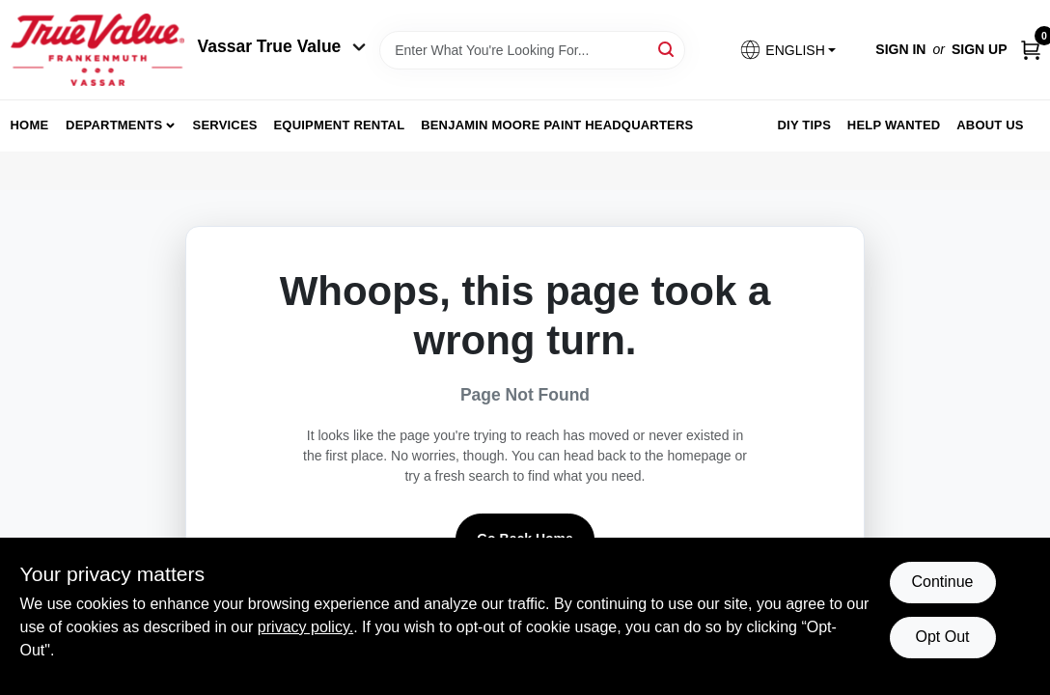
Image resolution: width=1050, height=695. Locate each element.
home (30, 125)
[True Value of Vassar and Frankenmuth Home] (97, 50)
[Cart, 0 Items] (1030, 50)
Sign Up (980, 49)
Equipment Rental (339, 125)
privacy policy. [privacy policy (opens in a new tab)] (305, 627)
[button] (787, 49)
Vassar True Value (282, 46)
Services (225, 125)
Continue (942, 581)
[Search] (667, 49)
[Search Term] (532, 50)
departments (114, 125)
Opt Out (942, 636)
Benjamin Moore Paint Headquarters (557, 125)
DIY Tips (804, 125)
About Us (990, 125)
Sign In (900, 49)
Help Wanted (894, 125)
